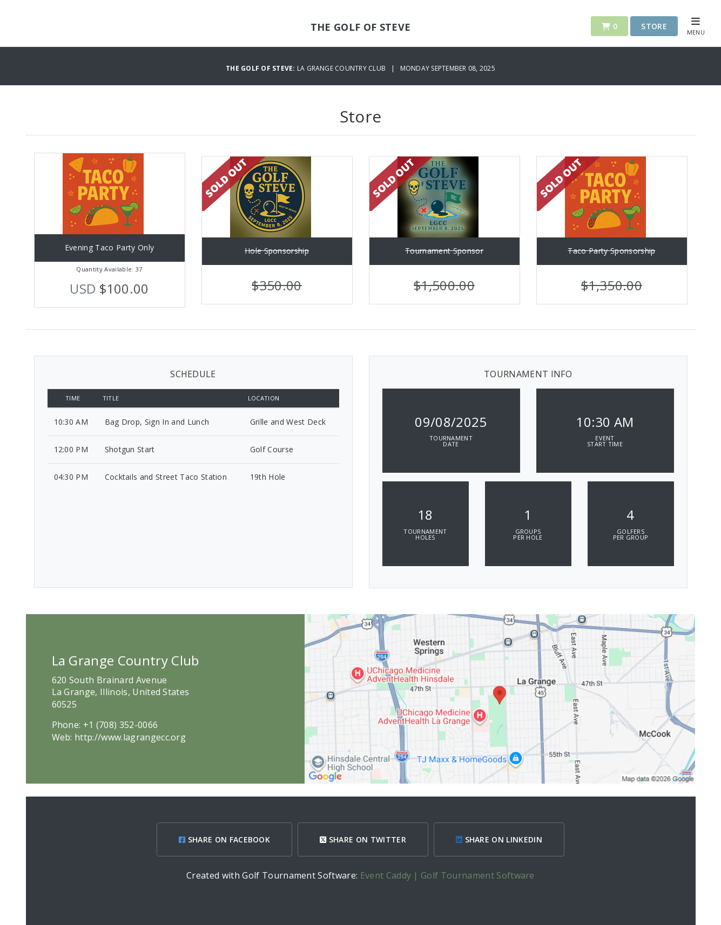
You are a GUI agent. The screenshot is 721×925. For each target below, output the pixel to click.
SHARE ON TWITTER (363, 839)
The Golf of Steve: (261, 68)
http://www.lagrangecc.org (130, 737)
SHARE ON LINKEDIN (499, 839)
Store (654, 26)
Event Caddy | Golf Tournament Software (447, 875)
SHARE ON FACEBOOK (224, 839)
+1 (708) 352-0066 (120, 725)
